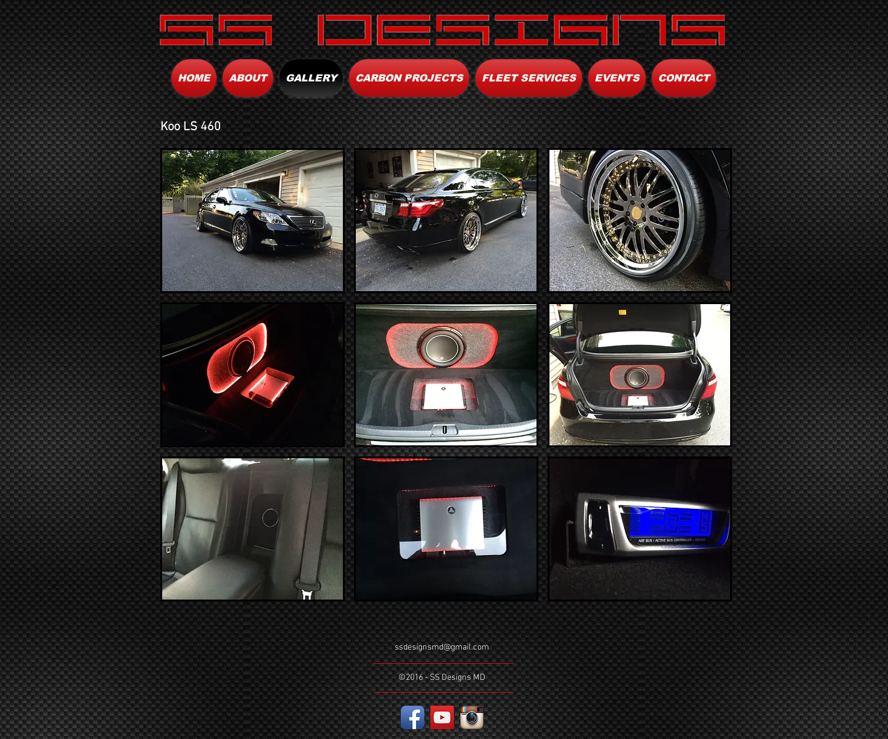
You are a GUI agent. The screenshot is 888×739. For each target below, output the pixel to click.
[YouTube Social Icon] (442, 717)
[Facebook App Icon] (412, 717)
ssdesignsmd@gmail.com (442, 647)
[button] (252, 220)
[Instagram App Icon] (471, 717)
